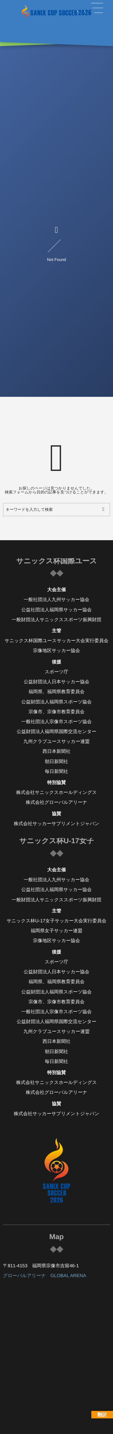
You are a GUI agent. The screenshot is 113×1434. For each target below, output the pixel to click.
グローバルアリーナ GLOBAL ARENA (44, 1275)
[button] (97, 8)
